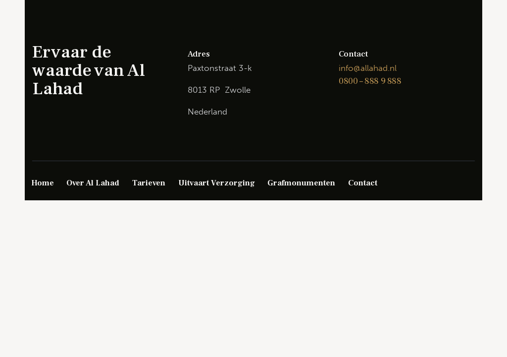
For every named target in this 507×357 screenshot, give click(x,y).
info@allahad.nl (368, 68)
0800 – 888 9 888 (370, 81)
